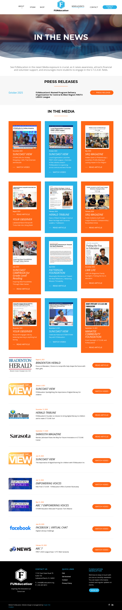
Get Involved (66, 577)
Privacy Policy (67, 583)
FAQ (63, 573)
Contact (65, 580)
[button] (101, 92)
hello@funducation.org (46, 583)
